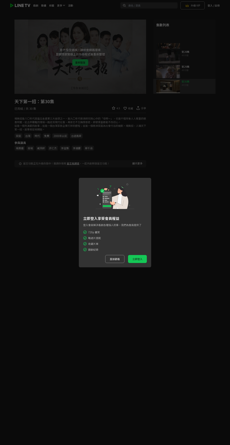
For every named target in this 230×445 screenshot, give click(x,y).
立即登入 (137, 259)
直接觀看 (115, 259)
